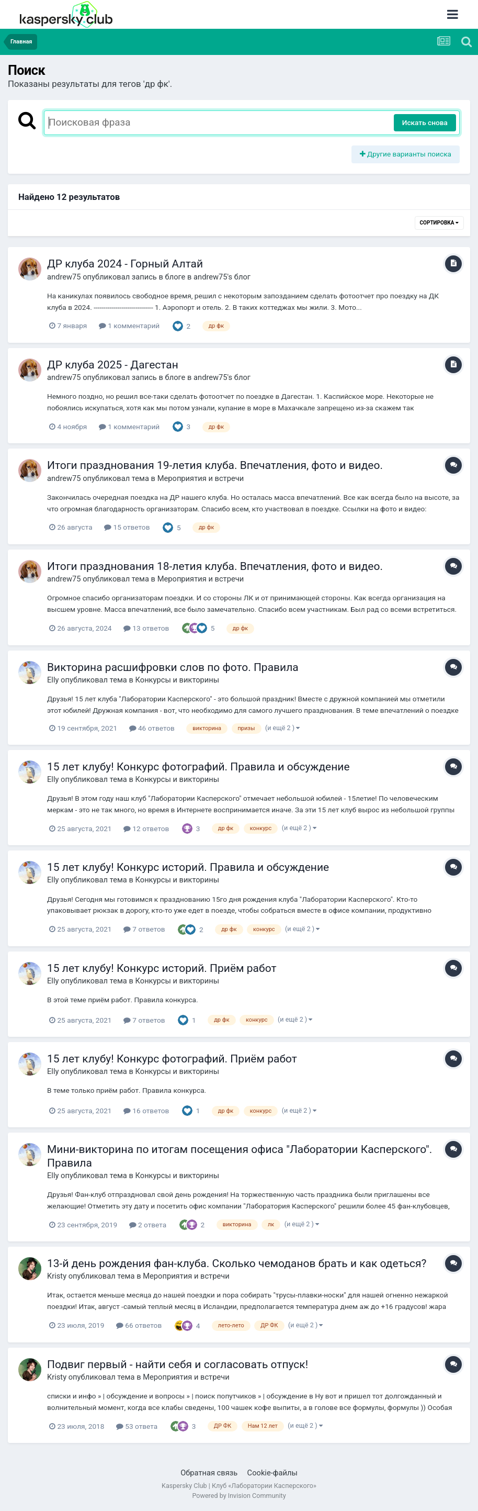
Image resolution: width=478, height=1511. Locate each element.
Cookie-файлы (272, 1473)
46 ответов (152, 728)
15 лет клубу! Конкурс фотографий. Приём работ (172, 1059)
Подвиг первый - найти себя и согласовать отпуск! (177, 1364)
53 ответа (136, 1426)
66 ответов (139, 1325)
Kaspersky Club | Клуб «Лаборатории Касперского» (239, 1486)
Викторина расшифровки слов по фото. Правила (173, 667)
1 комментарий (129, 325)
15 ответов (127, 527)
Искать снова (425, 122)
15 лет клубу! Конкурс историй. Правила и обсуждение (188, 867)
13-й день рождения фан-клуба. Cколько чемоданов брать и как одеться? (236, 1263)
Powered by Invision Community (239, 1495)
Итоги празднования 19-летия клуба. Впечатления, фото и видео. (215, 465)
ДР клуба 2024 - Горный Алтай (125, 264)
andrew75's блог (222, 277)
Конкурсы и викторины (177, 680)
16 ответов (146, 1110)
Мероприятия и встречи (200, 478)
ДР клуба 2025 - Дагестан (112, 365)
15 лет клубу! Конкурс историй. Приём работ (162, 968)
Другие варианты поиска (406, 154)
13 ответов (146, 628)
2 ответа (148, 1225)
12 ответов (146, 828)
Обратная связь (208, 1473)
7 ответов (144, 929)
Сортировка (439, 223)
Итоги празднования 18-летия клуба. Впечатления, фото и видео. (215, 566)
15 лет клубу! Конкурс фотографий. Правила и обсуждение (198, 766)
